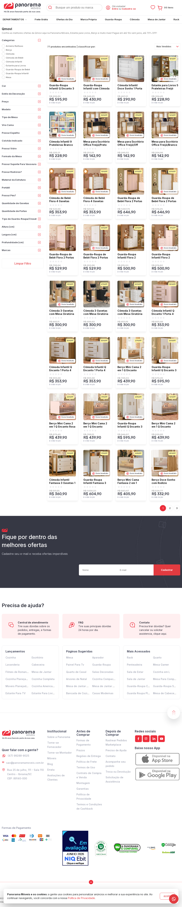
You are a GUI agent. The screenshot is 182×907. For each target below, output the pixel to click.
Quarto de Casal (76, 671)
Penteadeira (134, 664)
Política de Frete (86, 761)
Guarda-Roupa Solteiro (167, 686)
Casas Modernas (102, 693)
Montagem (83, 783)
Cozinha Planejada (17, 679)
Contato (111, 755)
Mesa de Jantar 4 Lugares (82, 686)
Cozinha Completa (43, 679)
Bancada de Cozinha (79, 693)
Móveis (51, 758)
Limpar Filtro (22, 263)
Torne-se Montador (59, 752)
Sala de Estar (135, 671)
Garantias (82, 788)
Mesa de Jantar (41, 671)
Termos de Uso (85, 767)
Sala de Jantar (136, 679)
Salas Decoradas (102, 671)
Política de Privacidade (81, 898)
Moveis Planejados (17, 686)
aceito (167, 896)
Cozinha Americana (44, 686)
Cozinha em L (161, 671)
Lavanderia (13, 664)
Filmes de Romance (18, 671)
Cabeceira (38, 664)
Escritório (37, 657)
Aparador (98, 657)
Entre (115, 8)
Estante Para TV (16, 693)
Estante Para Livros (44, 693)
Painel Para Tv (75, 664)
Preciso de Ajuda (116, 750)
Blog (50, 763)
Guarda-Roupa (101, 664)
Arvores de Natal (76, 679)
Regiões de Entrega (88, 755)
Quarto (157, 657)
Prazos (80, 750)
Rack (130, 657)
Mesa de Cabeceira (165, 693)
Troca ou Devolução (118, 771)
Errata (51, 769)
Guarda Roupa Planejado (142, 693)
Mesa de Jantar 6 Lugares (108, 686)
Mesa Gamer (161, 664)
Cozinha (11, 657)
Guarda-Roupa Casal (140, 686)
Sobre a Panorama (58, 736)
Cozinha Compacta (104, 679)
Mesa (69, 657)
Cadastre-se (129, 8)
